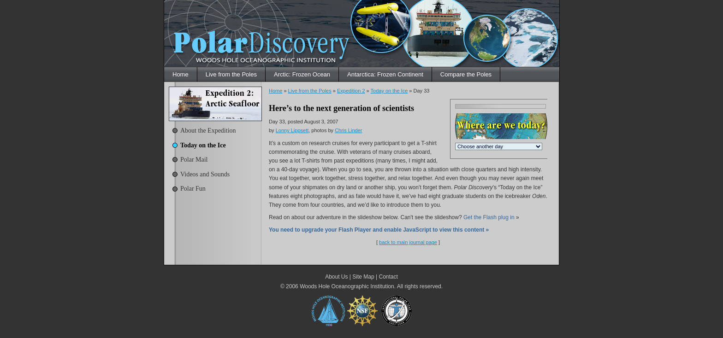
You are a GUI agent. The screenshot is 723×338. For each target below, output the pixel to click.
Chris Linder (348, 130)
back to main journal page (408, 242)
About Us (336, 277)
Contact (388, 277)
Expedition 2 (351, 90)
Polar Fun (193, 188)
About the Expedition (208, 130)
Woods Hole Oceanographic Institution (347, 286)
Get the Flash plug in (489, 217)
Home (180, 74)
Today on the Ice (203, 145)
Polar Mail (194, 159)
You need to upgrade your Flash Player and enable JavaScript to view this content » (379, 230)
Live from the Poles (231, 74)
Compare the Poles (466, 74)
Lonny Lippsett (292, 130)
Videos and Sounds (205, 174)
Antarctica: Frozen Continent (385, 74)
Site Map (363, 277)
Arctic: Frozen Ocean (302, 74)
